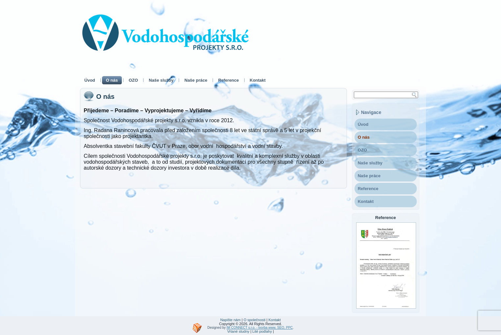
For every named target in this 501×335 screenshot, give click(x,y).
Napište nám (230, 320)
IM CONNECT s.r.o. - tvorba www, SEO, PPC (259, 327)
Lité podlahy (262, 331)
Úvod (89, 80)
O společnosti (255, 320)
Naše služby (161, 80)
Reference (228, 80)
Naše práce (195, 80)
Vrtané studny (238, 331)
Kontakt (258, 80)
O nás (112, 80)
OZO (133, 80)
